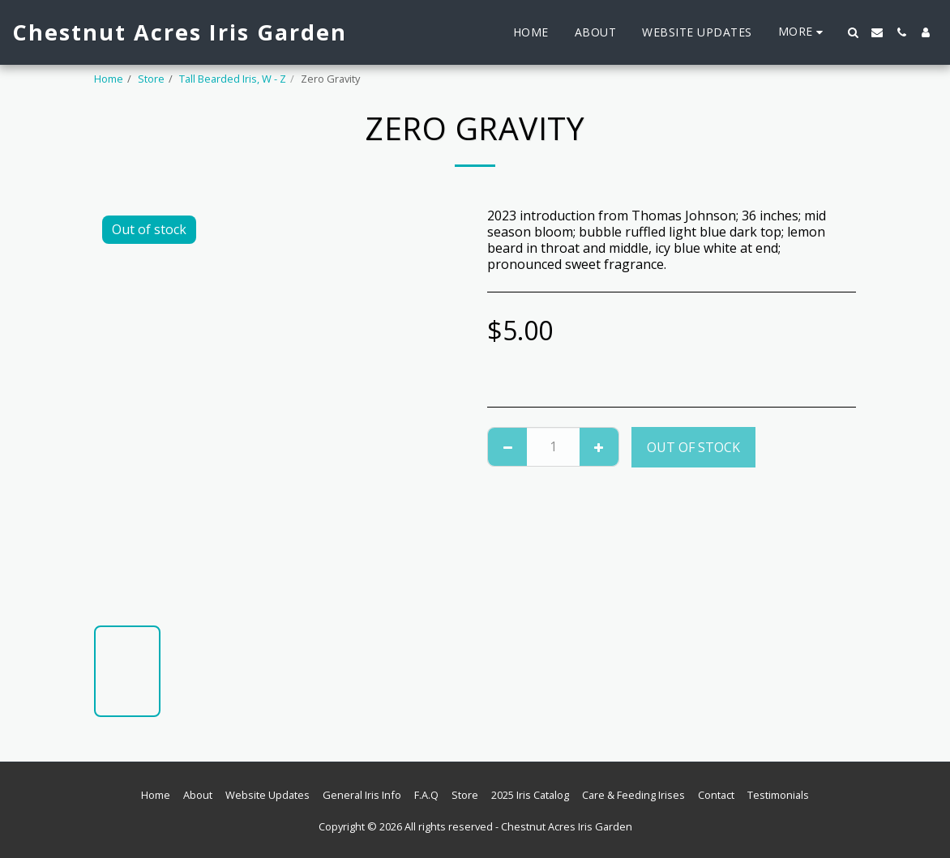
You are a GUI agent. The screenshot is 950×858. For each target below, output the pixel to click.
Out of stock (693, 447)
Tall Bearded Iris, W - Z (232, 78)
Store (151, 78)
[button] (852, 32)
